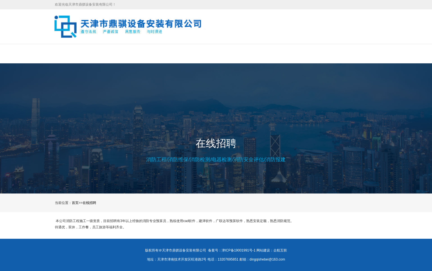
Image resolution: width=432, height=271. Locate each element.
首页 (86, 53)
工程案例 (175, 53)
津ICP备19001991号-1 (239, 250)
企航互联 (280, 250)
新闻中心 (205, 53)
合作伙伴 (267, 53)
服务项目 (144, 53)
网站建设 (263, 250)
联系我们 (298, 53)
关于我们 (113, 53)
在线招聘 (236, 53)
